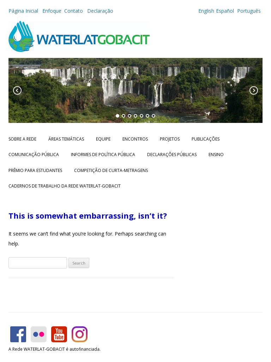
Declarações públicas (172, 155)
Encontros (135, 139)
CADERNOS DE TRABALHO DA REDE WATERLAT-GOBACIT (64, 186)
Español (225, 10)
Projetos (170, 139)
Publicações (205, 139)
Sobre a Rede (22, 139)
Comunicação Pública (33, 155)
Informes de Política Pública (103, 155)
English (206, 10)
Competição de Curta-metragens (111, 170)
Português (248, 10)
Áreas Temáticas (66, 139)
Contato (74, 10)
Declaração (100, 10)
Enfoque (51, 10)
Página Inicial (24, 10)
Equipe (103, 139)
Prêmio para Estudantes (35, 170)
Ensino (216, 155)
